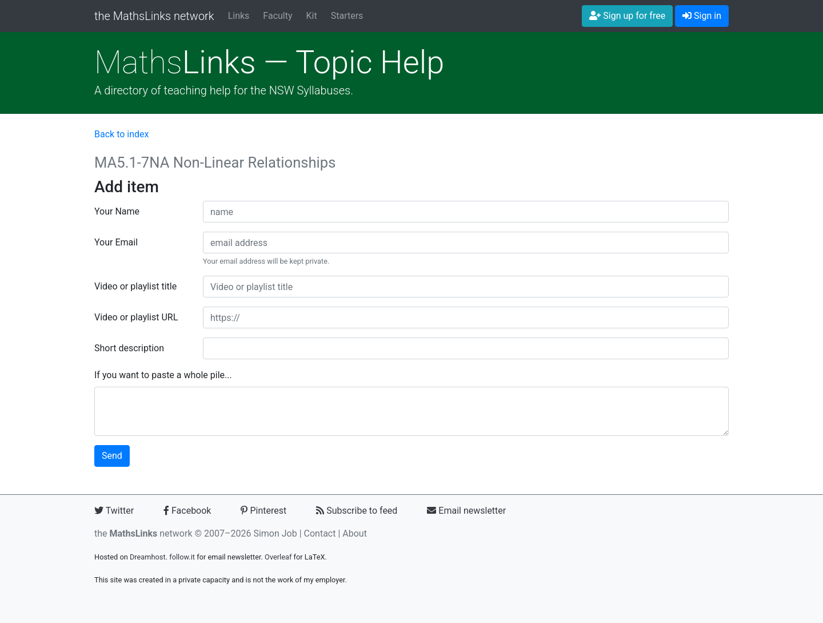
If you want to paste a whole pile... (163, 375)
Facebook (187, 510)
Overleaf (278, 557)
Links (239, 15)
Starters (347, 15)
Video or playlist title (135, 286)
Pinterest (263, 510)
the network (143, 533)
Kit (311, 15)
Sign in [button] (701, 15)
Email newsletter (466, 510)
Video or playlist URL (136, 317)
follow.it (182, 557)
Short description (129, 348)
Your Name (116, 211)
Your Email (116, 242)
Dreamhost (148, 557)
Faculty (277, 15)
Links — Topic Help (269, 62)
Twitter (114, 510)
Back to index (121, 134)
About (354, 533)
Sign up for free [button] (627, 15)
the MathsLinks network (154, 16)
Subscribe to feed (356, 510)
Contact (320, 533)
